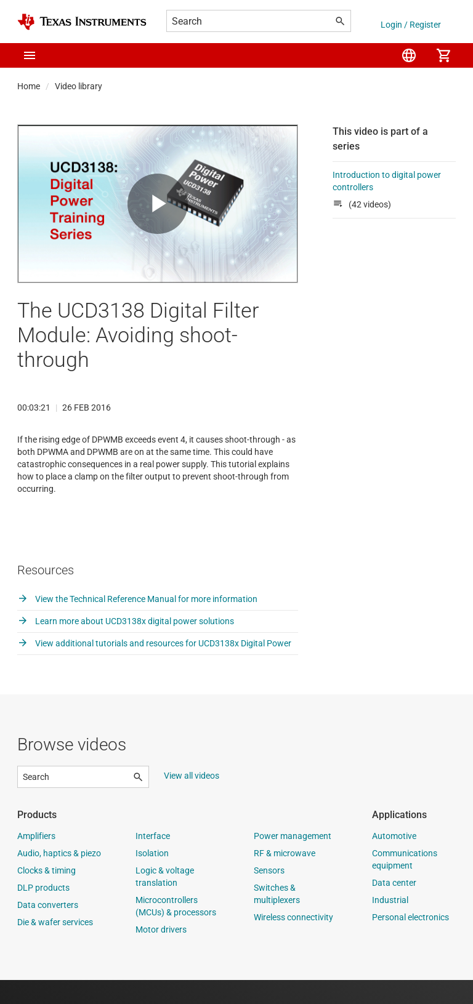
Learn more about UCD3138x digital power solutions (125, 645)
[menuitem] (409, 55)
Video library (78, 86)
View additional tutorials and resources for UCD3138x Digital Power (154, 667)
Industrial (390, 924)
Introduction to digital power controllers (387, 181)
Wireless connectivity (293, 941)
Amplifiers (36, 860)
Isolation (152, 877)
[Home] (82, 22)
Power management (292, 860)
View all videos (191, 800)
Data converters (47, 929)
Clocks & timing (46, 894)
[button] (29, 55)
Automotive (394, 860)
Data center (394, 907)
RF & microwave (284, 877)
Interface (152, 860)
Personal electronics (410, 941)
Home (28, 86)
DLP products (43, 912)
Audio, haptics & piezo (59, 877)
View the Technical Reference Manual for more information (137, 623)
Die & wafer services (55, 946)
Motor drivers (161, 953)
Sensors (269, 894)
